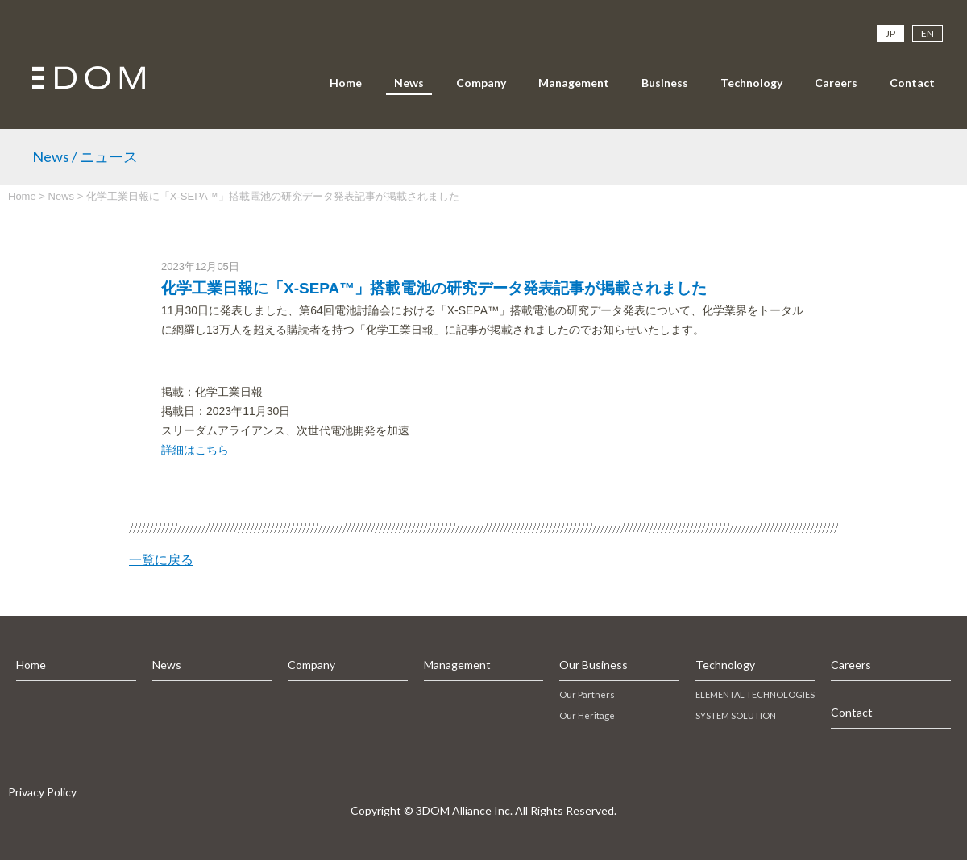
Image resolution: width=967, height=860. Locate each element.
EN (927, 33)
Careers (836, 82)
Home (346, 82)
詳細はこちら (195, 449)
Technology (751, 82)
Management (573, 82)
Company (481, 82)
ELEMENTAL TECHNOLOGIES (755, 694)
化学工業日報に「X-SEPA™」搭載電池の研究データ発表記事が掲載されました (434, 288)
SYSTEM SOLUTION (735, 715)
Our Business (593, 664)
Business (664, 82)
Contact (912, 82)
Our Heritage (587, 715)
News (409, 82)
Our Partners (587, 694)
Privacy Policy (42, 792)
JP (890, 33)
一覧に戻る (161, 560)
